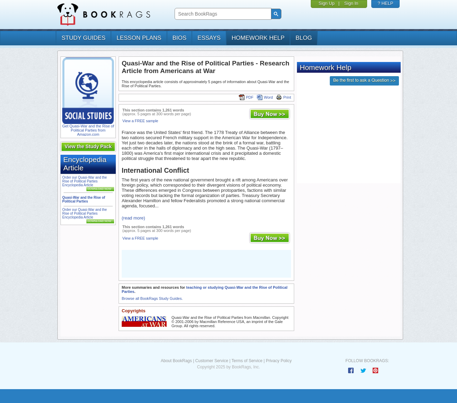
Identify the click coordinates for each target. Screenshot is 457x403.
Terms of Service (247, 360)
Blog (304, 38)
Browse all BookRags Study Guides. (152, 298)
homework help (258, 38)
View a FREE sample (140, 121)
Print (283, 97)
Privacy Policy (279, 360)
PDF (246, 97)
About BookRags (176, 360)
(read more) (133, 218)
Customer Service (211, 360)
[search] (222, 14)
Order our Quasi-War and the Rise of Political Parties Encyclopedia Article (84, 181)
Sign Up (327, 3)
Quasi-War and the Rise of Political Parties (83, 199)
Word (265, 97)
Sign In (351, 3)
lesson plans (138, 38)
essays (209, 38)
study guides (83, 38)
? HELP (385, 3)
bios (179, 38)
